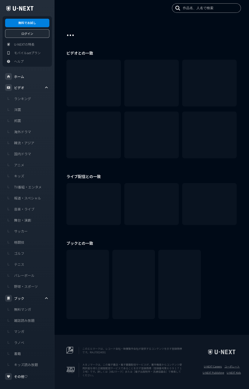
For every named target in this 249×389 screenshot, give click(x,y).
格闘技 (14, 242)
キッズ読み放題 (21, 364)
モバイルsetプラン (23, 53)
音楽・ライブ (19, 209)
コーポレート (232, 366)
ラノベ (14, 342)
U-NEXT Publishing (213, 372)
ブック (27, 298)
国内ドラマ (18, 153)
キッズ (14, 176)
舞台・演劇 (18, 220)
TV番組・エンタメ (23, 187)
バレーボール (19, 275)
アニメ (14, 164)
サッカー (16, 231)
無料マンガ (18, 309)
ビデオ (27, 87)
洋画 (13, 109)
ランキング (18, 98)
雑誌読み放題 (19, 320)
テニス (14, 264)
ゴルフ (14, 253)
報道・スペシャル (23, 198)
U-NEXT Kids (234, 372)
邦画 (13, 120)
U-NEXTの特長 (19, 44)
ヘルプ (14, 61)
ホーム (14, 76)
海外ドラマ (18, 131)
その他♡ (16, 376)
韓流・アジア (19, 142)
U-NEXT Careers (213, 366)
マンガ (14, 331)
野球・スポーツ (21, 286)
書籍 (13, 353)
